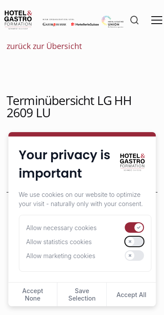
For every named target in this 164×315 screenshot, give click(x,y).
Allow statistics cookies (59, 241)
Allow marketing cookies (60, 255)
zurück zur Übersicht (44, 46)
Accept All (131, 294)
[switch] (134, 227)
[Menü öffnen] (157, 20)
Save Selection (81, 294)
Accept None (32, 294)
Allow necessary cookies (61, 227)
